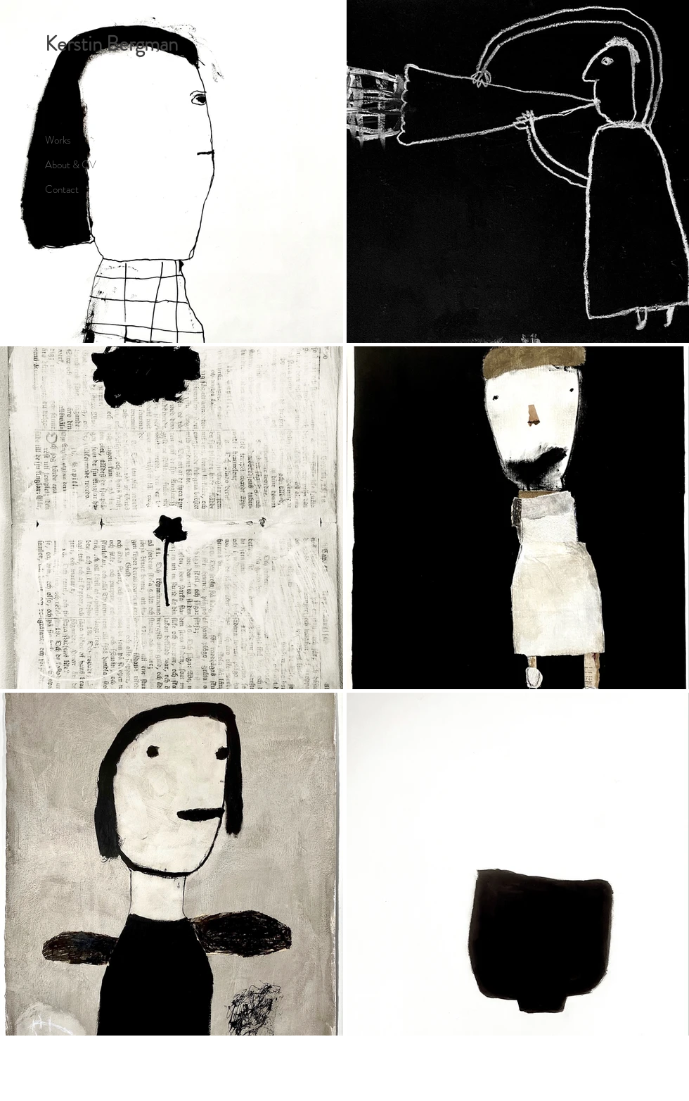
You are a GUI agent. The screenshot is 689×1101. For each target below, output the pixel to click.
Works (58, 140)
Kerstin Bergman (111, 44)
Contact (62, 189)
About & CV (70, 164)
